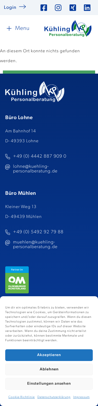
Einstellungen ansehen (49, 384)
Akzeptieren (49, 355)
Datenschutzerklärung (54, 397)
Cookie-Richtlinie (21, 397)
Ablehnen (49, 369)
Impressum (81, 397)
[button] (17, 28)
